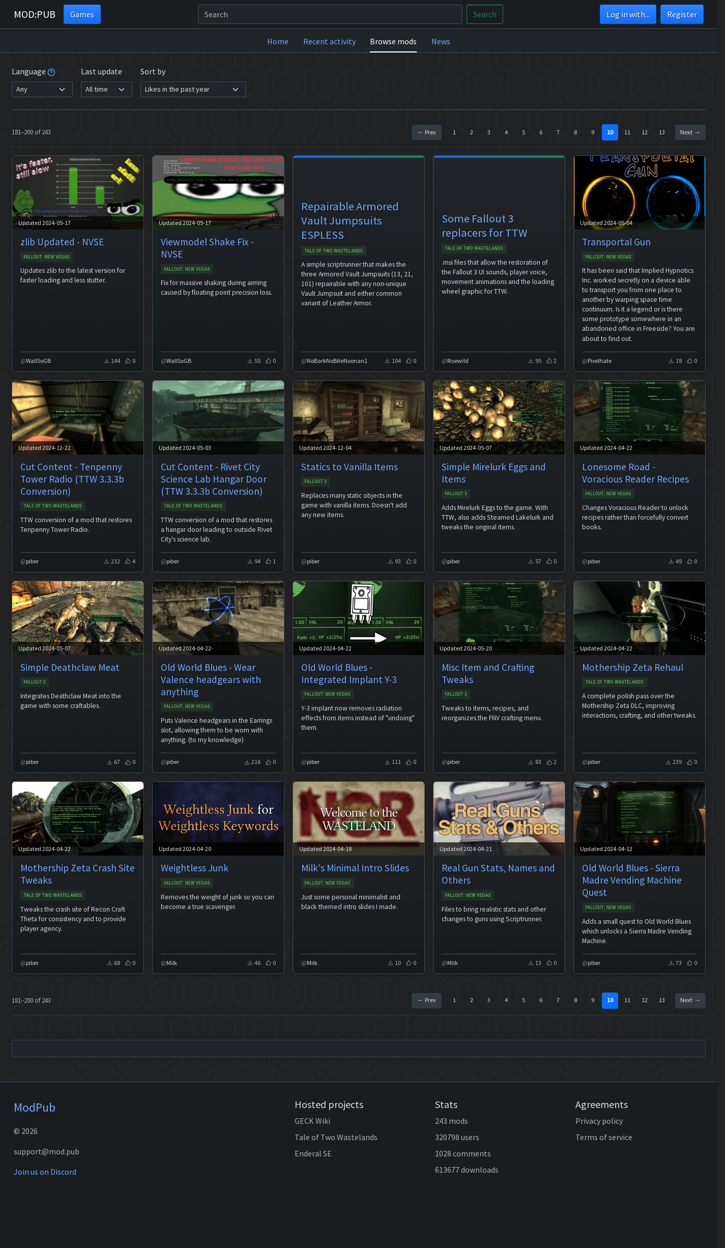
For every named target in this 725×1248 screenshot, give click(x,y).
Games (82, 14)
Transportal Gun (616, 242)
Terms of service (603, 1137)
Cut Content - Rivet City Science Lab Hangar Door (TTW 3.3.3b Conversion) (214, 479)
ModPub (34, 1107)
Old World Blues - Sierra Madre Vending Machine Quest (632, 880)
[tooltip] (51, 71)
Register (682, 14)
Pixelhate (600, 360)
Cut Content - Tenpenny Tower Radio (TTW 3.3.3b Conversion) (72, 479)
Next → (690, 132)
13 (662, 132)
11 (627, 132)
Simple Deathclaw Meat (70, 667)
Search (485, 14)
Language (33, 71)
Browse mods (393, 41)
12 (645, 132)
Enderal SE (313, 1153)
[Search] (330, 14)
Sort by (152, 71)
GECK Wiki (312, 1121)
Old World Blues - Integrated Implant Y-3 (349, 673)
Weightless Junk (194, 868)
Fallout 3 (315, 481)
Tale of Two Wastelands (333, 250)
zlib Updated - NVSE (62, 242)
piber (32, 561)
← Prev (426, 132)
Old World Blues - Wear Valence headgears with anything (211, 679)
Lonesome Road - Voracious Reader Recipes (635, 473)
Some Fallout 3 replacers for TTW (485, 225)
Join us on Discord (45, 1172)
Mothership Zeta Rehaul (632, 667)
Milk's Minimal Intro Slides (355, 868)
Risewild (458, 360)
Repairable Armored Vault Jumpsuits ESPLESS (350, 220)
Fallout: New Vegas (46, 257)
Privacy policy (599, 1121)
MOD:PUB (34, 14)
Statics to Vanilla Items (349, 467)
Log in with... (628, 14)
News (440, 41)
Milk (171, 963)
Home (277, 41)
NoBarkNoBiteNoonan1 (337, 360)
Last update (101, 71)
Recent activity (329, 41)
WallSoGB (38, 360)
